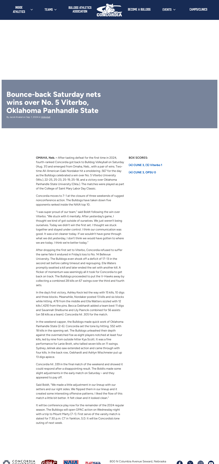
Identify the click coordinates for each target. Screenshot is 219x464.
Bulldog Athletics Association (79, 9)
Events (167, 9)
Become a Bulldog (139, 9)
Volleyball (45, 117)
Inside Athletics (19, 9)
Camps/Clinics (198, 9)
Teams (49, 9)
